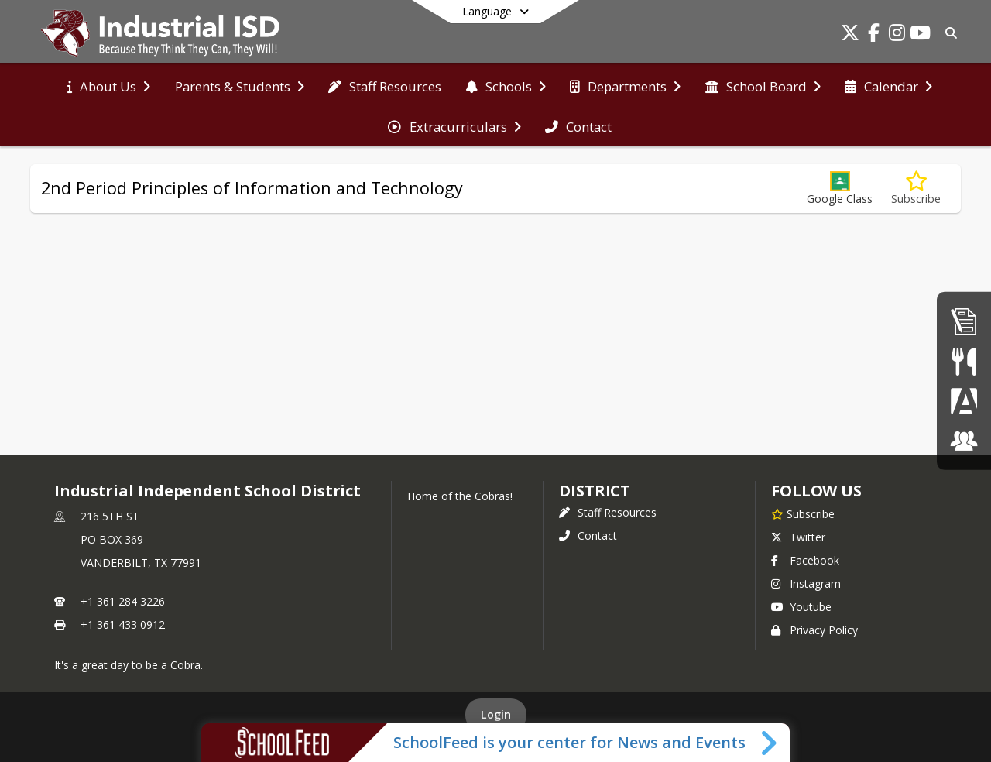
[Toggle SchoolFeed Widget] (770, 742)
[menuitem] (109, 85)
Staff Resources (608, 512)
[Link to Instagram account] (896, 35)
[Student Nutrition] (963, 361)
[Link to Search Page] (948, 33)
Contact (588, 535)
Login (496, 714)
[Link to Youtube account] (919, 35)
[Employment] (964, 321)
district (594, 490)
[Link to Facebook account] (873, 35)
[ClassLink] (964, 440)
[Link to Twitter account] (850, 35)
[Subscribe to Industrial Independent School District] (803, 513)
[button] (839, 188)
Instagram (806, 583)
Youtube (801, 606)
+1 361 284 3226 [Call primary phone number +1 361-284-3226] (123, 601)
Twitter (798, 537)
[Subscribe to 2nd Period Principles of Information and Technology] (916, 188)
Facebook (805, 560)
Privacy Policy (814, 630)
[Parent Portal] (964, 401)
